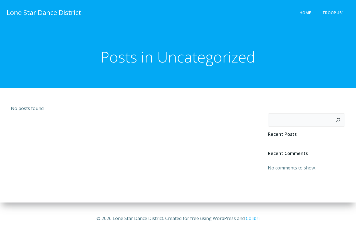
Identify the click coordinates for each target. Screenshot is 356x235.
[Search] (338, 120)
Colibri (252, 218)
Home (305, 12)
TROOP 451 (333, 12)
